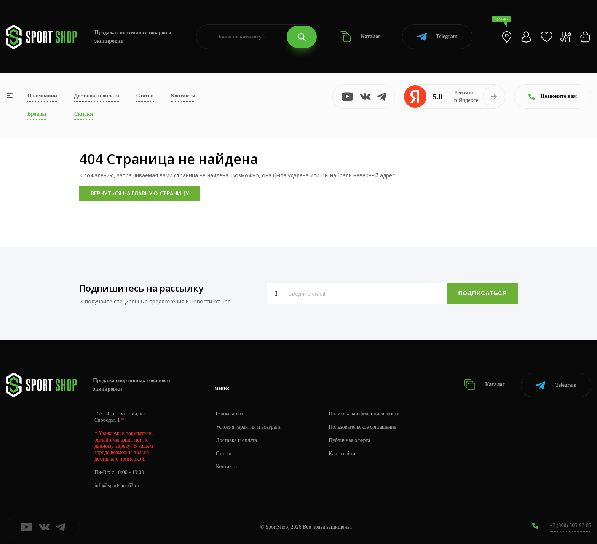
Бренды (36, 114)
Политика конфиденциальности (366, 413)
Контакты (183, 96)
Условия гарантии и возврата (248, 426)
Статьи (145, 96)
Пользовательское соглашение (364, 426)
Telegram (437, 36)
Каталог (360, 37)
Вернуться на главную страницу (140, 193)
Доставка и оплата (96, 96)
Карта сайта (343, 453)
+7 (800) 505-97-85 (570, 525)
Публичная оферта (351, 439)
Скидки (83, 114)
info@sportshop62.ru (117, 485)
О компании (42, 96)
